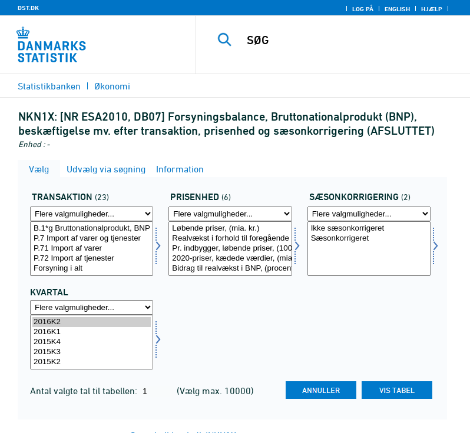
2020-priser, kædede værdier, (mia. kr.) (230, 259)
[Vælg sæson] (369, 248)
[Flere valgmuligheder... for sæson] (369, 213)
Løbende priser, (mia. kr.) (230, 229)
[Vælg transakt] (91, 248)
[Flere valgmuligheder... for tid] (91, 307)
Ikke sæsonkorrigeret (369, 229)
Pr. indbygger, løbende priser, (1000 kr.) (230, 249)
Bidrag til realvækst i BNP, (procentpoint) (230, 269)
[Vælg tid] (91, 342)
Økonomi (112, 86)
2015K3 (91, 352)
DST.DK (28, 8)
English (397, 9)
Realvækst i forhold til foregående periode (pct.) (230, 239)
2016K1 (91, 332)
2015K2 (91, 362)
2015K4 (91, 342)
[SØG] (350, 40)
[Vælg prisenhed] (230, 248)
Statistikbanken (49, 86)
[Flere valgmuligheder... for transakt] (91, 213)
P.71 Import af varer (91, 249)
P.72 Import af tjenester (91, 259)
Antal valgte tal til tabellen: (85, 390)
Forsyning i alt (91, 269)
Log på (362, 9)
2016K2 (91, 322)
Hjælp (431, 9)
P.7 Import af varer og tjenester (91, 239)
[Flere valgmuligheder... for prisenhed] (230, 213)
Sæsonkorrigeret (369, 239)
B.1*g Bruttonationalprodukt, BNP (91, 229)
